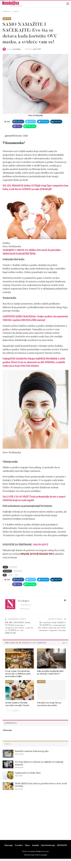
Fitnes (27, 845)
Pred (8, 710)
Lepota (7, 19)
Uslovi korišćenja (48, 845)
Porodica (19, 845)
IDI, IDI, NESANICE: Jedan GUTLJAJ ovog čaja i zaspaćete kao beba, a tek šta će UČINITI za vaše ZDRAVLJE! (19, 628)
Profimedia (13, 567)
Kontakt (35, 845)
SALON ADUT (41, 544)
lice (16, 575)
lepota (10, 575)
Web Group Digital (41, 855)
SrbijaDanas (18, 571)
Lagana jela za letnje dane (28, 773)
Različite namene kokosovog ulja (31, 751)
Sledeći (16, 710)
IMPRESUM (62, 845)
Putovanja (8, 845)
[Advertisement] (35, 818)
